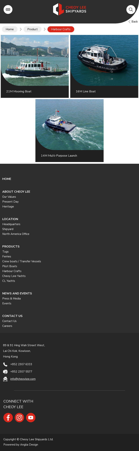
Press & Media (11, 298)
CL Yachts (8, 281)
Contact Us (9, 321)
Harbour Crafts (11, 271)
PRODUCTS (11, 246)
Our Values (9, 197)
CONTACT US (12, 316)
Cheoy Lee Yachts (14, 276)
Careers (7, 326)
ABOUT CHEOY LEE (16, 192)
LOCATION (10, 219)
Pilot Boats (9, 266)
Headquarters (11, 224)
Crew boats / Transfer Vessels (21, 261)
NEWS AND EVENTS (17, 293)
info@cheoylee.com (23, 379)
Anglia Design (29, 444)
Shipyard (7, 229)
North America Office (15, 234)
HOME (6, 179)
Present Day (10, 202)
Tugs (5, 251)
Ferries (6, 256)
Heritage (8, 206)
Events (6, 303)
